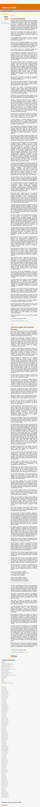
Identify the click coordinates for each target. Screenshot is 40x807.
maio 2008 (3, 742)
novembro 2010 (4, 770)
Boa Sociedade (4, 670)
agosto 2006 (4, 717)
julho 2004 (3, 689)
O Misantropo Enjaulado (6, 672)
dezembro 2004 (4, 694)
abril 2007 (3, 727)
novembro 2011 (4, 782)
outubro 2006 (4, 720)
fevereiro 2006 (4, 711)
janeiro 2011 (4, 772)
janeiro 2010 (4, 762)
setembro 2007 (4, 732)
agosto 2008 (4, 745)
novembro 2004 (4, 693)
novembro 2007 (4, 735)
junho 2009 (3, 757)
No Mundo (3, 661)
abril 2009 (3, 754)
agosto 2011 (4, 778)
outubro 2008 (4, 747)
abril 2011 (3, 774)
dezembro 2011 (4, 783)
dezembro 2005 (4, 708)
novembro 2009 (4, 761)
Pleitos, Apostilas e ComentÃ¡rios (8, 675)
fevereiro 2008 (4, 738)
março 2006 (4, 712)
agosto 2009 (4, 759)
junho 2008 (3, 743)
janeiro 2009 (4, 751)
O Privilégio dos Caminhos (7, 683)
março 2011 (4, 773)
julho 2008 (3, 744)
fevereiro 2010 (4, 763)
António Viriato (6, 18)
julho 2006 (3, 716)
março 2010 (4, 765)
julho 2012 (3, 790)
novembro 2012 (4, 795)
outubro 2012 (4, 793)
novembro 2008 (4, 749)
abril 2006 (3, 713)
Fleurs (2, 680)
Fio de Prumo (4, 677)
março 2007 (4, 725)
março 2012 (4, 787)
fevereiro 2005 (4, 697)
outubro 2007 (4, 734)
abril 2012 (3, 788)
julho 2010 (3, 768)
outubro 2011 (4, 781)
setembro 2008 (4, 746)
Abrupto (3, 662)
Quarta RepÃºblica (5, 665)
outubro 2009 (4, 760)
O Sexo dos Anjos (5, 668)
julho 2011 (3, 777)
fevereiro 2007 (4, 724)
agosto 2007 (4, 731)
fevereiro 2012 (4, 785)
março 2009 (4, 753)
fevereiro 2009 (4, 752)
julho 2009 (3, 758)
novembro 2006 (4, 721)
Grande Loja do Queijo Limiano (8, 669)
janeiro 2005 (4, 696)
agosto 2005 (4, 704)
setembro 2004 (4, 691)
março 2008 (4, 739)
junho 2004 (3, 688)
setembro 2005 (4, 705)
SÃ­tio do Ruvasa (5, 673)
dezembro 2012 (4, 796)
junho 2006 (3, 715)
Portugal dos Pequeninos (7, 663)
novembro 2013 (4, 797)
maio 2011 (3, 775)
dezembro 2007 (4, 736)
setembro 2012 (4, 792)
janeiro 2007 (4, 723)
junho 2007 (3, 729)
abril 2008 (3, 740)
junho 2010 (3, 767)
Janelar (3, 678)
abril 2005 (3, 699)
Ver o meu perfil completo (5, 22)
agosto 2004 (4, 690)
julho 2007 (3, 730)
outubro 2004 (4, 692)
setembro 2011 (4, 780)
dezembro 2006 (4, 722)
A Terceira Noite (5, 671)
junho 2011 (3, 776)
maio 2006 (3, 714)
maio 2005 (3, 700)
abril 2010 (3, 766)
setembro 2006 (4, 719)
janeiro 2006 (4, 709)
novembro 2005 (4, 707)
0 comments (26, 652)
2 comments (26, 320)
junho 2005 (3, 701)
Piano (2, 679)
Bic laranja (3, 682)
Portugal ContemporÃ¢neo (7, 667)
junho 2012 (3, 789)
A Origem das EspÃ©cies (7, 664)
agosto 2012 (4, 791)
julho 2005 (3, 702)
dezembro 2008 (4, 750)
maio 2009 (3, 755)
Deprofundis (4, 676)
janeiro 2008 (4, 737)
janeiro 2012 (4, 784)
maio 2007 (3, 728)
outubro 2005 (4, 706)
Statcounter (4, 805)
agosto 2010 (4, 769)
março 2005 (4, 698)
